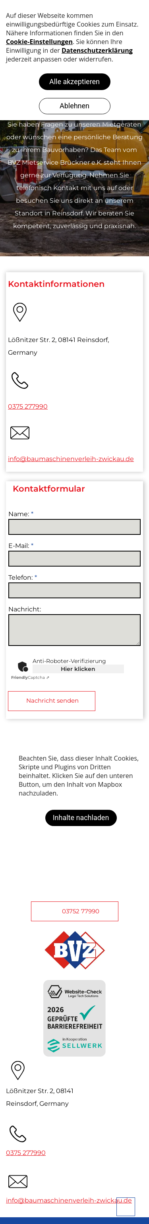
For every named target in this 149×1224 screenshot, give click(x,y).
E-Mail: (18, 546)
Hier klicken (78, 669)
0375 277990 (28, 406)
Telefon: (20, 577)
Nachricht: (24, 609)
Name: (18, 514)
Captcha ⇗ (30, 677)
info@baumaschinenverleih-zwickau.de (71, 459)
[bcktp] (125, 1206)
